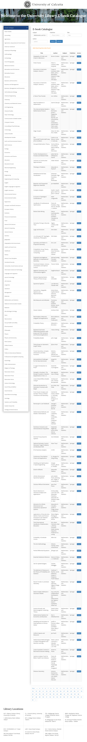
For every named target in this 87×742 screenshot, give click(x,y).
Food (6, 220)
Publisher (52, 32)
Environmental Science (10, 194)
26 (60, 691)
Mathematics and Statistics (11, 300)
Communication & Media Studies (13, 118)
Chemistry (7, 99)
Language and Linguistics (11, 273)
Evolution (7, 213)
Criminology (8, 130)
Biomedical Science (9, 73)
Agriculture (7, 39)
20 (39, 691)
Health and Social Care (10, 247)
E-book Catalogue (9, 28)
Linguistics (7, 285)
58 (71, 697)
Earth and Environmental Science (13, 141)
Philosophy (7, 330)
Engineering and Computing (12, 179)
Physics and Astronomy (11, 338)
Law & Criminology (9, 277)
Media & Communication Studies (13, 304)
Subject (35, 32)
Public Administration (10, 364)
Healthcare (7, 251)
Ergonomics (8, 201)
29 (71, 691)
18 (32, 691)
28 (67, 691)
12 (64, 688)
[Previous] (37, 688)
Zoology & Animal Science (11, 409)
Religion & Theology (10, 368)
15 (74, 688)
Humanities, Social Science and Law (14, 266)
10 (57, 688)
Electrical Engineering (10, 167)
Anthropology (8, 54)
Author (35, 39)
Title (68, 32)
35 (39, 694)
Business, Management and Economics (15, 88)
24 (53, 691)
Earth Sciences (8, 145)
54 (57, 697)
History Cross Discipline (11, 258)
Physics (6, 334)
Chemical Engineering (10, 96)
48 (36, 697)
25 (57, 691)
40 (57, 694)
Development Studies (10, 137)
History (6, 254)
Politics (6, 349)
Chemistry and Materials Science (13, 103)
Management (8, 292)
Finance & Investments (10, 217)
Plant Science (8, 341)
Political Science (9, 345)
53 (53, 697)
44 (71, 694)
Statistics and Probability (11, 402)
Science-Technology (10, 383)
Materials (7, 296)
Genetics (7, 235)
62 (32, 700)
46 (78, 694)
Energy (6, 171)
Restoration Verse (9, 379)
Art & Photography (9, 62)
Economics (7, 152)
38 (50, 694)
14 (71, 688)
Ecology (6, 149)
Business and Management (12, 84)
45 (75, 694)
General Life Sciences (10, 224)
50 (43, 697)
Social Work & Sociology (11, 394)
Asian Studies (8, 31)
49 (39, 697)
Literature (7, 288)
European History (9, 209)
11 (60, 688)
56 (64, 697)
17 (81, 688)
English (6, 183)
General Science (9, 232)
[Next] (35, 699)
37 (46, 694)
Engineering (8, 175)
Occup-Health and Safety (11, 322)
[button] (40, 35)
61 (81, 697)
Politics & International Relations (13, 353)
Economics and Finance (11, 156)
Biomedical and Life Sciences (12, 69)
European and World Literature (13, 205)
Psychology (7, 360)
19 (36, 691)
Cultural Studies (9, 133)
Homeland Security (9, 262)
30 (74, 691)
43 (68, 694)
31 (78, 691)
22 (46, 691)
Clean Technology (9, 114)
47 (32, 697)
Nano (6, 315)
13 (67, 688)
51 (46, 697)
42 (64, 694)
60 (78, 697)
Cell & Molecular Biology (11, 92)
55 (60, 697)
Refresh (59, 41)
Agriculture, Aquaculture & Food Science (15, 43)
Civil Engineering (9, 107)
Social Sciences (8, 391)
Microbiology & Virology (11, 311)
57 (67, 697)
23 (50, 691)
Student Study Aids (9, 406)
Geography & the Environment (12, 243)
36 (43, 694)
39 (53, 694)
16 (78, 688)
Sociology (7, 398)
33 (32, 694)
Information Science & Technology (13, 270)
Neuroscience (8, 319)
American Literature (10, 46)
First (33, 688)
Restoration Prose (9, 375)
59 (74, 697)
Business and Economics (11, 80)
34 (36, 694)
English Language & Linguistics (12, 186)
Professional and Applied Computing (14, 356)
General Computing (10, 228)
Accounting (7, 35)
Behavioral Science (9, 65)
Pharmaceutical (9, 326)
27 (64, 691)
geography (7, 239)
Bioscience (7, 77)
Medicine (7, 307)
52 (50, 697)
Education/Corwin (9, 164)
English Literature (9, 190)
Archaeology (8, 58)
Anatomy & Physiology (10, 50)
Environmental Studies (10, 198)
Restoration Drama (9, 372)
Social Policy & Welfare (10, 387)
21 (43, 691)
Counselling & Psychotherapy (12, 126)
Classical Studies (9, 111)
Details (79, 56)
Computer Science (9, 122)
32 (81, 691)
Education (7, 160)
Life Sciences (8, 281)
